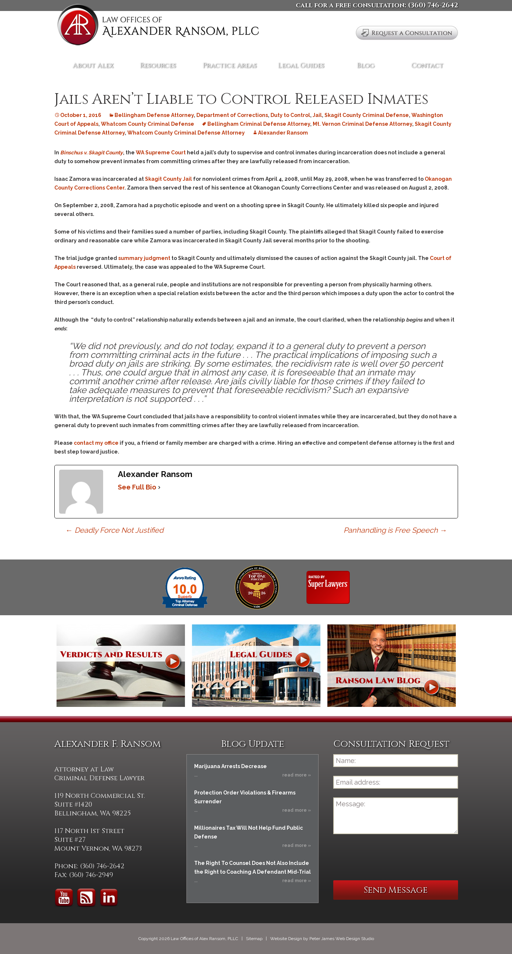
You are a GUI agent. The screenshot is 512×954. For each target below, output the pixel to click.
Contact (427, 65)
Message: (395, 815)
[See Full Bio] (159, 487)
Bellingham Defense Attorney (154, 115)
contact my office (96, 443)
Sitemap (254, 938)
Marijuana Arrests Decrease (230, 766)
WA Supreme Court (161, 152)
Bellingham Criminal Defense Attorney (258, 124)
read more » (296, 775)
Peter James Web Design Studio (341, 938)
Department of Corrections (232, 115)
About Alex (93, 65)
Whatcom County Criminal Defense (147, 124)
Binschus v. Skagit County (91, 152)
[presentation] (389, 857)
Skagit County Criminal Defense (366, 115)
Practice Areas (230, 65)
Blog (365, 65)
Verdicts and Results (121, 665)
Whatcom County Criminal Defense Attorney (186, 133)
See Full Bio (137, 487)
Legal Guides (301, 65)
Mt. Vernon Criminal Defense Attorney (362, 124)
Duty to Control (290, 115)
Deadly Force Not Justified (114, 530)
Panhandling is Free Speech (395, 530)
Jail (317, 115)
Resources (158, 65)
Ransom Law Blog (391, 665)
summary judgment (144, 258)
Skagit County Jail (169, 179)
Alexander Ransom (283, 133)
